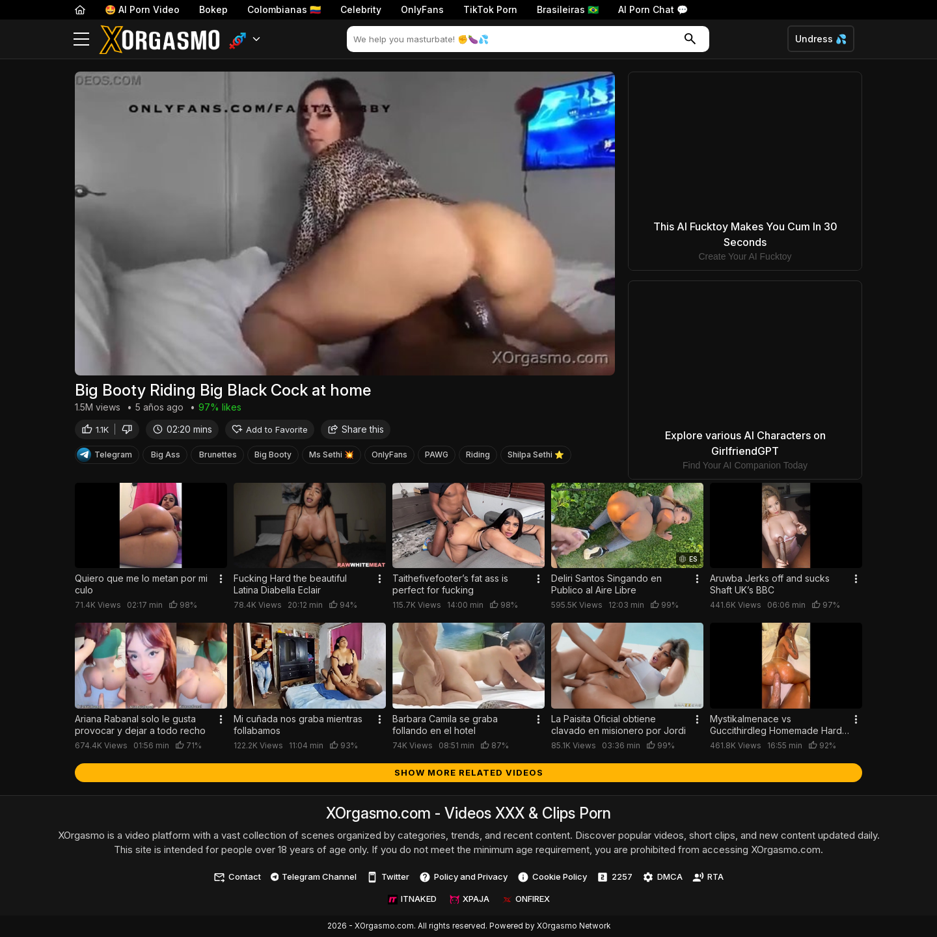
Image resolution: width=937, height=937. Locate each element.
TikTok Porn (490, 9)
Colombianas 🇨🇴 (284, 9)
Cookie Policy (552, 877)
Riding (478, 456)
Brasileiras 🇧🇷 (568, 9)
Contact (237, 877)
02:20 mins (182, 431)
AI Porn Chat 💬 (653, 9)
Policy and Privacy (463, 877)
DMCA (662, 877)
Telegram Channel (314, 876)
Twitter (387, 877)
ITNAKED (412, 898)
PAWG (436, 456)
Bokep (213, 9)
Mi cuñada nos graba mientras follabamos (298, 724)
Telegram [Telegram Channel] (104, 457)
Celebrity (360, 9)
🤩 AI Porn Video (142, 9)
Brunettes (218, 456)
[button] (245, 39)
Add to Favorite (270, 431)
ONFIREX (526, 898)
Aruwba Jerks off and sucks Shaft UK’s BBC (770, 584)
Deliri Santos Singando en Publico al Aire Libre (606, 584)
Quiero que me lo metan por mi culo (141, 584)
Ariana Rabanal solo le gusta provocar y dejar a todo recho (140, 724)
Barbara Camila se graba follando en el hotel (445, 724)
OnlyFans (422, 9)
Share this (355, 431)
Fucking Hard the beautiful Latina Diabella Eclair (290, 584)
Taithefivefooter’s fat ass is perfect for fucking (450, 584)
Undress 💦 (821, 38)
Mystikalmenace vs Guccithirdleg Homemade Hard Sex (776, 725)
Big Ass (165, 456)
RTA (708, 877)
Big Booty (273, 456)
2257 (614, 877)
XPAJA (469, 898)
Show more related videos (468, 772)
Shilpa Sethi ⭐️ (536, 456)
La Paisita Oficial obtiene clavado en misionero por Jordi (618, 724)
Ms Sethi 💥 (331, 456)
